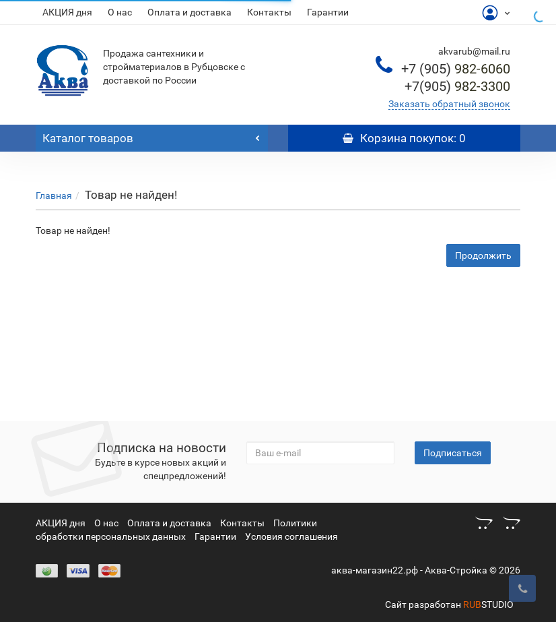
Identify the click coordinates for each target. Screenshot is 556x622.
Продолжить (483, 255)
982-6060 (455, 69)
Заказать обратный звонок (449, 103)
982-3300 (457, 86)
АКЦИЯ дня (67, 12)
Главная (54, 195)
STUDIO (488, 604)
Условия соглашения (291, 536)
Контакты (269, 12)
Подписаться (452, 452)
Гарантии (328, 12)
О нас (120, 12)
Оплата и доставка (189, 12)
